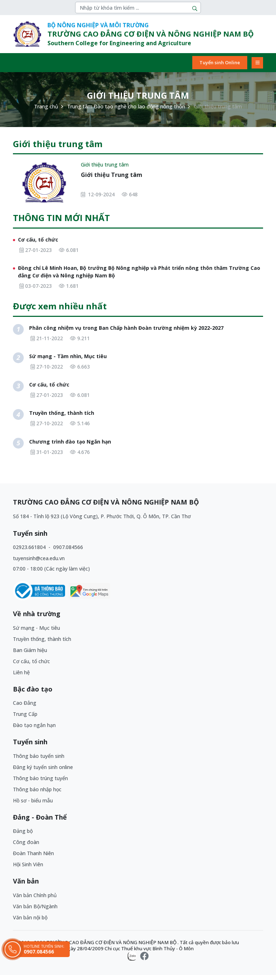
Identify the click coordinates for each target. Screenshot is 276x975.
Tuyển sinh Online (219, 62)
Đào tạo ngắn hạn (34, 725)
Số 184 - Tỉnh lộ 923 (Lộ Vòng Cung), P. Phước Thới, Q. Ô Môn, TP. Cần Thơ (102, 516)
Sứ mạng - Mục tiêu (36, 627)
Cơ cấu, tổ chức (31, 661)
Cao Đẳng (24, 702)
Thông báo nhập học (37, 789)
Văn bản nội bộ (30, 917)
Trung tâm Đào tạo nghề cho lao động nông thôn (126, 106)
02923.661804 (30, 547)
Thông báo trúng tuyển (40, 778)
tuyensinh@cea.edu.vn (39, 558)
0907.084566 (68, 547)
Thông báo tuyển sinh (38, 756)
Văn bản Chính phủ (35, 895)
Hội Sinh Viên (28, 864)
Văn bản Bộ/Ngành (35, 906)
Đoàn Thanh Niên (33, 853)
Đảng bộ (23, 831)
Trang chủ (46, 106)
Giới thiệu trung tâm (105, 164)
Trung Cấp (25, 714)
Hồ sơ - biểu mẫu (33, 800)
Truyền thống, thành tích (42, 639)
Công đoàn (26, 842)
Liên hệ (21, 672)
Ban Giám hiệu (30, 650)
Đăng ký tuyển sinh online (43, 767)
